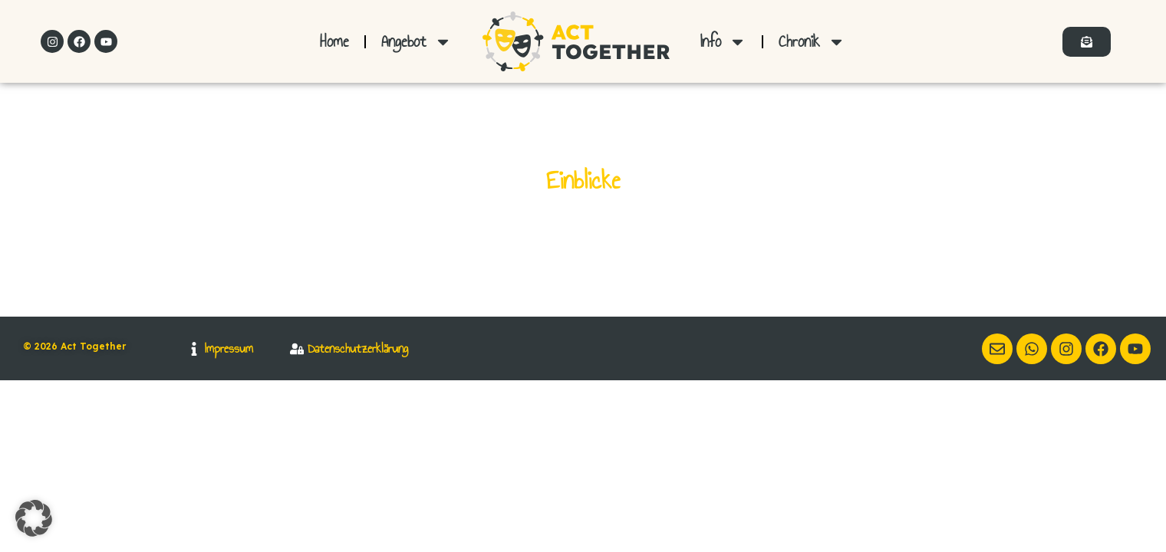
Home (334, 41)
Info (723, 41)
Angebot (416, 41)
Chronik (812, 41)
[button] (34, 518)
